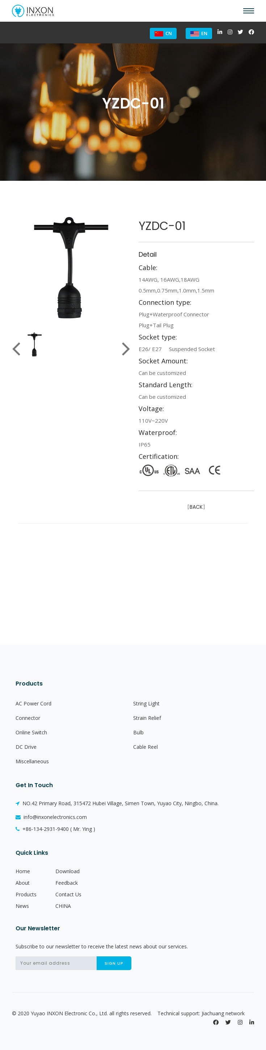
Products (26, 894)
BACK (196, 507)
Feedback (66, 882)
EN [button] (198, 33)
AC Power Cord (33, 703)
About (23, 882)
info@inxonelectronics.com (51, 817)
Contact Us (68, 894)
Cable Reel (145, 746)
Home (23, 871)
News (22, 905)
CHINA (63, 905)
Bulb (138, 732)
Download (67, 871)
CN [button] (163, 33)
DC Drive (26, 746)
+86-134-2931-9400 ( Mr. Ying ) (55, 828)
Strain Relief (147, 717)
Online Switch (31, 732)
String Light (146, 703)
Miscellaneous (32, 761)
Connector (28, 717)
